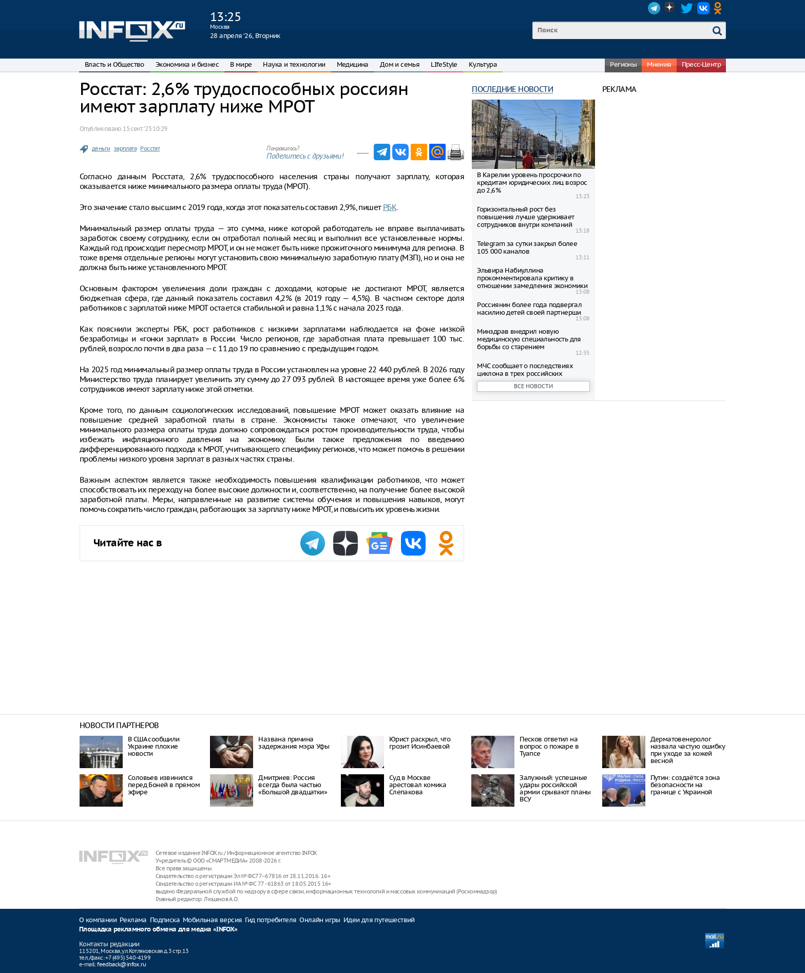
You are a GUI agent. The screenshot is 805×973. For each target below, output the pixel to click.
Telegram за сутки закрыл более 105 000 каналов (527, 247)
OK (720, 8)
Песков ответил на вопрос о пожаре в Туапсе (549, 746)
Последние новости (512, 89)
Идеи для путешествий (379, 920)
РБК (389, 207)
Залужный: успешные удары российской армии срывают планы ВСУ (555, 788)
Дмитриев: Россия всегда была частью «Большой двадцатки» (292, 784)
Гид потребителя (270, 920)
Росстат (150, 148)
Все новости (533, 386)
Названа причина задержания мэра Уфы (293, 743)
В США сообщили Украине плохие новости (154, 746)
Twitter (687, 8)
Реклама (133, 920)
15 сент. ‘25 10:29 (145, 128)
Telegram (654, 8)
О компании (98, 920)
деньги (101, 148)
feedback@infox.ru (121, 964)
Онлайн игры (319, 920)
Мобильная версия (212, 920)
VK (703, 8)
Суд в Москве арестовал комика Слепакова (417, 784)
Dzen (670, 8)
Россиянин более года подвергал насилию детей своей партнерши (529, 308)
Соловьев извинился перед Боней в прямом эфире (164, 784)
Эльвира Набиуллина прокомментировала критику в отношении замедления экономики (532, 278)
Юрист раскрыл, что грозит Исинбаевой (419, 743)
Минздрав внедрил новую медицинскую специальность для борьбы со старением (529, 339)
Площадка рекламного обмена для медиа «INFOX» (158, 929)
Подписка (165, 920)
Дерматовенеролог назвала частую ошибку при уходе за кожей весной (687, 750)
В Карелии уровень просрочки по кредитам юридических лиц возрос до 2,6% (532, 182)
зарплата (125, 148)
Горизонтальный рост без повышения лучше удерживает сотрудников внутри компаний (525, 217)
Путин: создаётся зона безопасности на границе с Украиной (685, 784)
